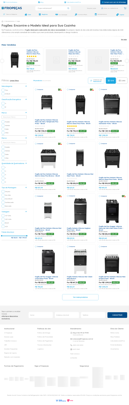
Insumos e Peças (81, 14)
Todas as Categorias (10, 14)
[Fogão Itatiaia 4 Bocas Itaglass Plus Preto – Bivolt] (80, 218)
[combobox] (53, 8)
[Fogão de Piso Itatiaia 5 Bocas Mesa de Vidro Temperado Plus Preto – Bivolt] (64, 61)
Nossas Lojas (91, 8)
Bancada (8, 206)
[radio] (111, 81)
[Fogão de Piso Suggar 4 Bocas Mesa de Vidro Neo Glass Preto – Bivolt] (112, 218)
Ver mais (124, 39)
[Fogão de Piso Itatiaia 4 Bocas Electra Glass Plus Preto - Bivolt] (22, 61)
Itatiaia (7, 125)
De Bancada (9, 202)
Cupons (120, 14)
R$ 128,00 (14, 238)
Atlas (6, 133)
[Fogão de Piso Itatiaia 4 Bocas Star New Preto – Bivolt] (106, 61)
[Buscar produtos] (68, 8)
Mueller (7, 122)
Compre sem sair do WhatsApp (114, 2)
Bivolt (7, 223)
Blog (40, 2)
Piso (6, 90)
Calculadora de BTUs (72, 2)
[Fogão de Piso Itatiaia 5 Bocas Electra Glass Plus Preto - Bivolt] (112, 166)
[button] (14, 86)
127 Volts (8, 216)
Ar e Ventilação (61, 14)
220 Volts (8, 219)
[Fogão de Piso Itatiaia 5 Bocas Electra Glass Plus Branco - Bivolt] (48, 166)
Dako (7, 129)
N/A (6, 226)
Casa (28, 14)
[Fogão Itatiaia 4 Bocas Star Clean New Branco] (80, 267)
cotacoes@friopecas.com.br (83, 343)
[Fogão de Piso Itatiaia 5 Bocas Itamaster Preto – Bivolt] (112, 113)
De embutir (8, 199)
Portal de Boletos (10, 2)
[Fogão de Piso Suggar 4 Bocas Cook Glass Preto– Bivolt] (48, 267)
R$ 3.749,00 (22, 238)
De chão (8, 195)
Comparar (40, 89)
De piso (7, 191)
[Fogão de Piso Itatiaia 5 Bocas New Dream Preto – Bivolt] (112, 267)
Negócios (43, 14)
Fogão (18, 21)
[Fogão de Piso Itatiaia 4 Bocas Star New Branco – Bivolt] (48, 218)
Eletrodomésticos (101, 14)
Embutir (7, 94)
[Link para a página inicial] (2, 21)
